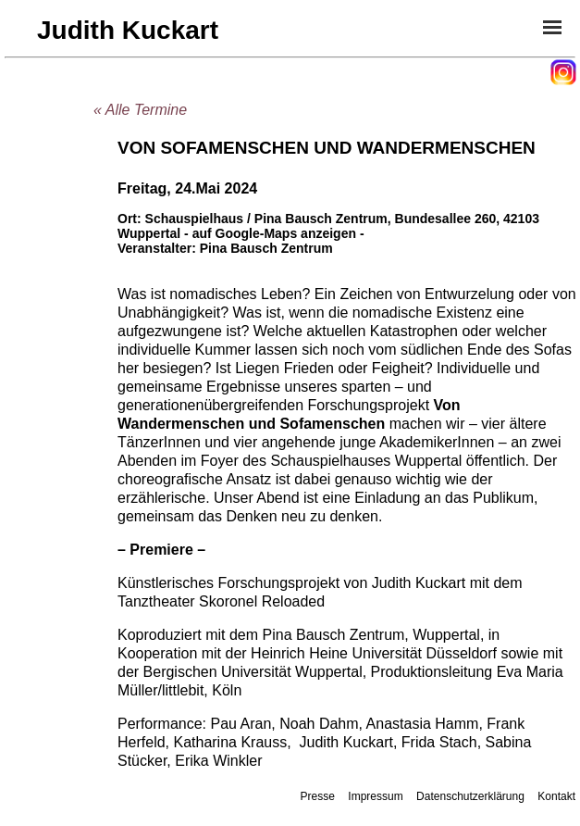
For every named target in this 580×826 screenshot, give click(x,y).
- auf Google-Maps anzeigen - (274, 233)
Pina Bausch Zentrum (266, 248)
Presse (318, 796)
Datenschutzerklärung (470, 796)
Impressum (375, 796)
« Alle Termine (140, 110)
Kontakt (556, 796)
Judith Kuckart (127, 30)
